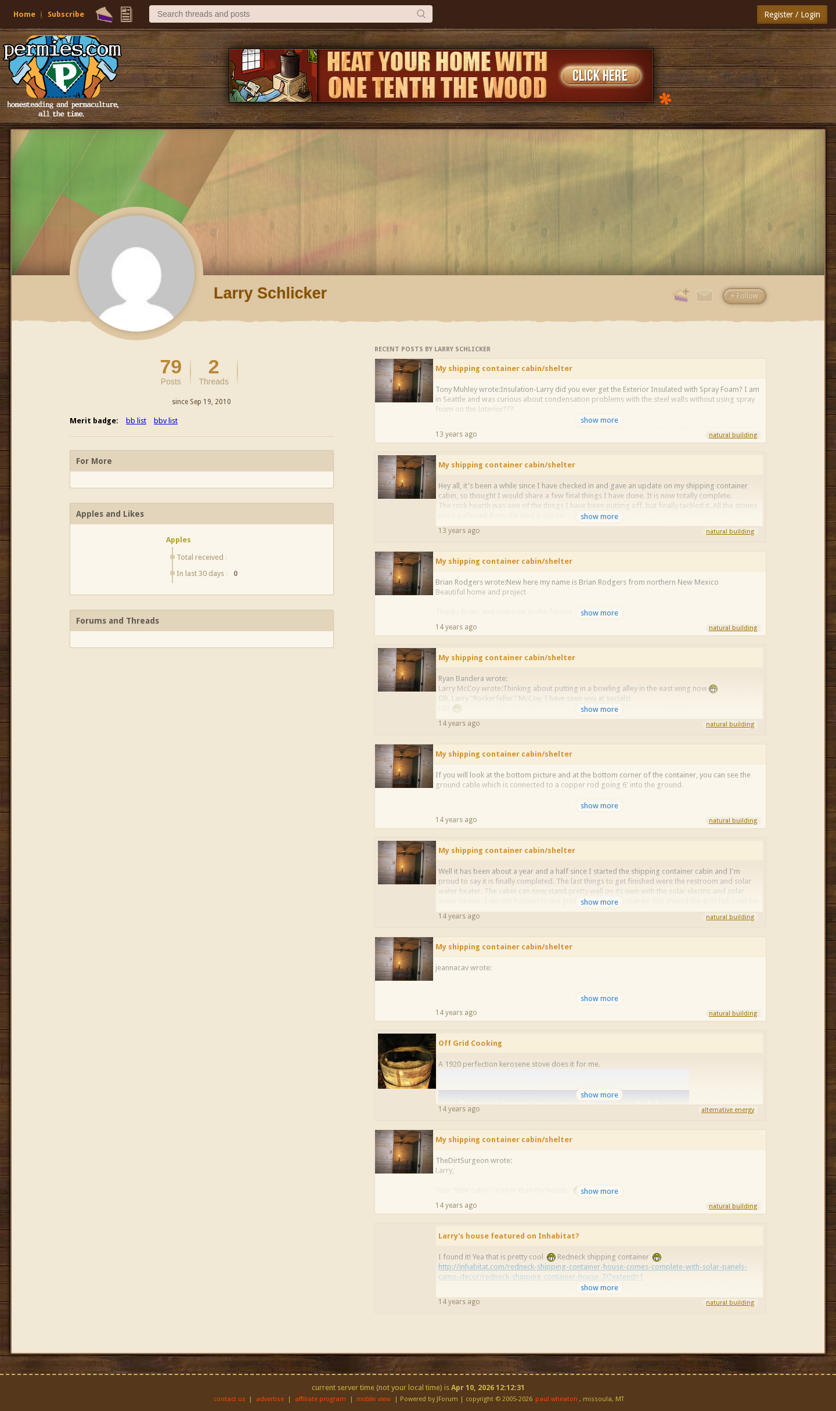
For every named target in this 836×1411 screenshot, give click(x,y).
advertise (270, 1399)
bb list (136, 420)
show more (599, 420)
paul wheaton (556, 1399)
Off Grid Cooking (470, 1043)
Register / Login (792, 14)
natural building (733, 435)
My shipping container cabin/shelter (503, 368)
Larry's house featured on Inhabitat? (508, 1236)
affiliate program (320, 1399)
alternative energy (727, 1110)
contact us (230, 1399)
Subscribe (66, 14)
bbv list (166, 420)
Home (24, 14)
